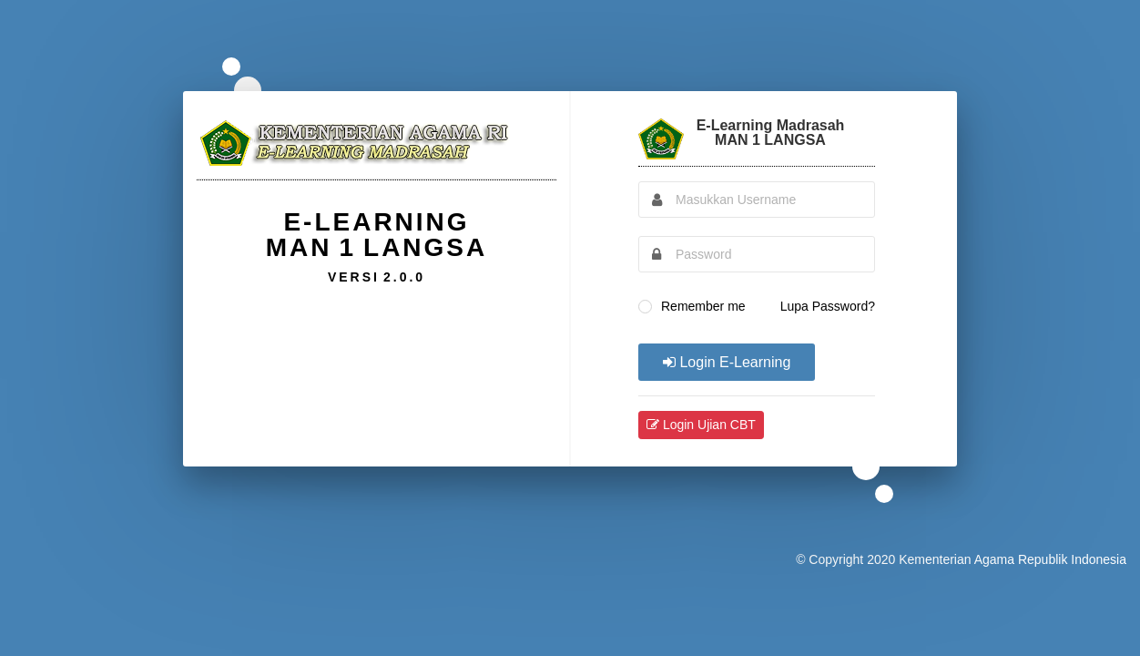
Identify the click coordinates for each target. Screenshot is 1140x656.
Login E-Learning (726, 362)
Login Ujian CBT (701, 424)
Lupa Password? (827, 306)
